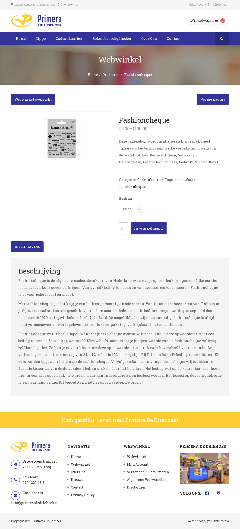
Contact (173, 38)
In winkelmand (148, 228)
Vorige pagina (213, 99)
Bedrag (125, 198)
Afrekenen (220, 4)
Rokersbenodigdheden (111, 38)
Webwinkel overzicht (33, 99)
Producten (111, 74)
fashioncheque (132, 186)
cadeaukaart (185, 179)
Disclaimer (136, 487)
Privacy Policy (83, 495)
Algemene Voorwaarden (147, 479)
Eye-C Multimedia (217, 521)
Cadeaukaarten (69, 38)
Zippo (41, 38)
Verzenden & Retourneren (148, 472)
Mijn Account (197, 4)
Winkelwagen (204, 20)
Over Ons (149, 38)
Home (21, 38)
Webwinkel (80, 464)
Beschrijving (27, 247)
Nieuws (77, 479)
